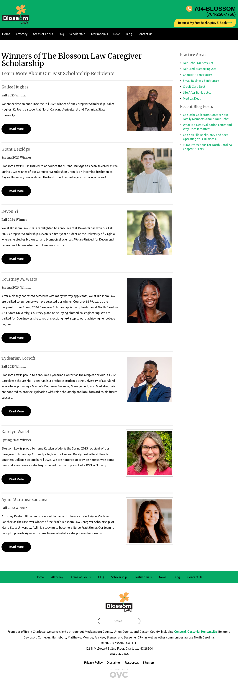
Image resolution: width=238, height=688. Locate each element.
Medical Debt (192, 98)
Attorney (21, 34)
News (117, 34)
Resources (132, 662)
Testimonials (99, 34)
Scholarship (77, 34)
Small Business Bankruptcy (201, 80)
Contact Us (144, 34)
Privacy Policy (93, 662)
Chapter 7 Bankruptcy (197, 74)
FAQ (61, 34)
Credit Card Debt (194, 86)
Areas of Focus (43, 34)
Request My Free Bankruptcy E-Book (205, 22)
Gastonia (193, 631)
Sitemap (148, 662)
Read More (16, 129)
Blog (129, 34)
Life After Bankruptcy (197, 92)
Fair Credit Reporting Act (199, 68)
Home (6, 34)
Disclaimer (114, 662)
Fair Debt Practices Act (198, 63)
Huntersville (209, 631)
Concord (180, 631)
